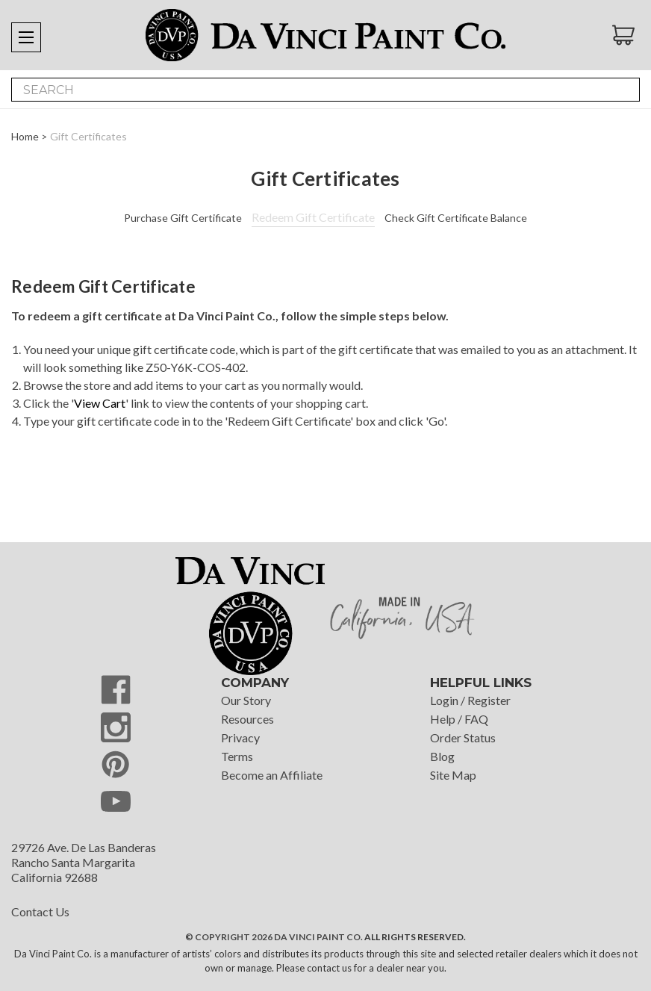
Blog (442, 756)
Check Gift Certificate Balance (455, 217)
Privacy (240, 737)
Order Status (463, 737)
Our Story (246, 700)
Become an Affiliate (272, 775)
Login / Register (470, 700)
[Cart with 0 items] (626, 35)
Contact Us (40, 911)
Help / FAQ (459, 719)
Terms (237, 756)
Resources (247, 719)
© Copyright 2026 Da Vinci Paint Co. (274, 936)
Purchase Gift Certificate (183, 217)
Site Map (453, 775)
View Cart (99, 403)
